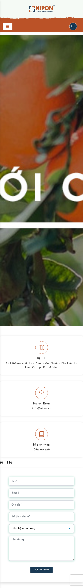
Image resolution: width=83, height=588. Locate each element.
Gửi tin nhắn (41, 569)
